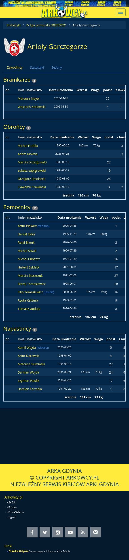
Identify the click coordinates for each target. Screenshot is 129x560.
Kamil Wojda (27, 347)
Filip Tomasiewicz (31, 292)
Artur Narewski (29, 356)
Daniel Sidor (26, 234)
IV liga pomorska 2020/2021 (46, 25)
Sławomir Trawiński (32, 187)
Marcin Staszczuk (30, 275)
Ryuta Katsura (28, 300)
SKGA (11, 502)
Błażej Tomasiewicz (32, 284)
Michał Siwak (27, 251)
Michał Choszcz (29, 259)
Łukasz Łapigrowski (32, 170)
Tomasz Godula (29, 308)
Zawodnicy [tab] (14, 67)
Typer (12, 517)
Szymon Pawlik (28, 380)
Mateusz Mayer (29, 98)
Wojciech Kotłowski (31, 107)
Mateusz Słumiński (31, 364)
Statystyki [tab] (37, 67)
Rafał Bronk (26, 242)
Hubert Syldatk (28, 267)
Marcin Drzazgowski (32, 162)
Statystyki (14, 25)
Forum (12, 507)
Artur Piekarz (27, 226)
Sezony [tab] (56, 67)
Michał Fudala (28, 146)
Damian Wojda (28, 372)
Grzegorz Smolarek (31, 179)
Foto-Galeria (16, 512)
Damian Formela (30, 389)
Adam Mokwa (28, 154)
